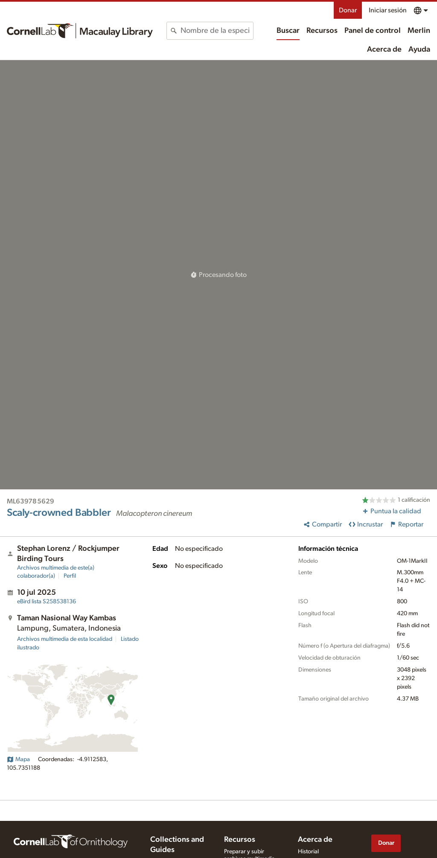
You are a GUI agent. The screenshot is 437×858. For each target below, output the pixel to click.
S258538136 (46, 602)
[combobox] (217, 30)
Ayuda (419, 49)
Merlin (419, 31)
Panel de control (372, 31)
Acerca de (384, 49)
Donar (348, 10)
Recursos (322, 31)
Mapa (18, 759)
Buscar (288, 31)
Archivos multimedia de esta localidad (64, 639)
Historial (308, 852)
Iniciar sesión (388, 10)
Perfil (70, 576)
